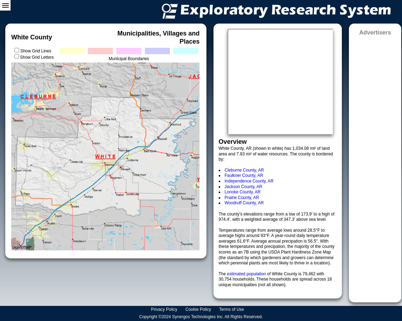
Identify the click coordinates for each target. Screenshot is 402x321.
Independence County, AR (249, 181)
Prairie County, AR (242, 197)
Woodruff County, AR (244, 202)
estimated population (247, 273)
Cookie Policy (198, 309)
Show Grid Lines (37, 51)
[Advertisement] (375, 166)
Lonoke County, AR (243, 192)
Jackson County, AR (243, 186)
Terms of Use (232, 309)
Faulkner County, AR (244, 175)
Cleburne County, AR (244, 170)
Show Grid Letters (37, 57)
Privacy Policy (164, 309)
